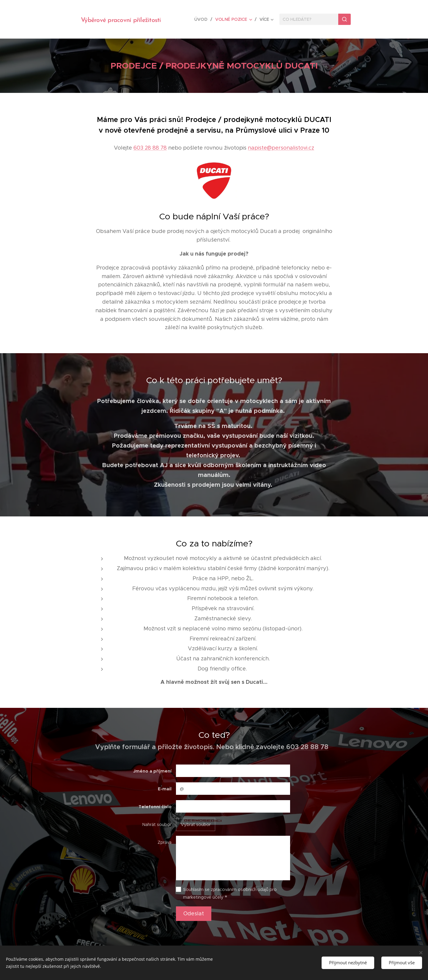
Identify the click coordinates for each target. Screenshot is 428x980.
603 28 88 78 (150, 148)
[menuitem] (203, 19)
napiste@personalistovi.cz (281, 148)
